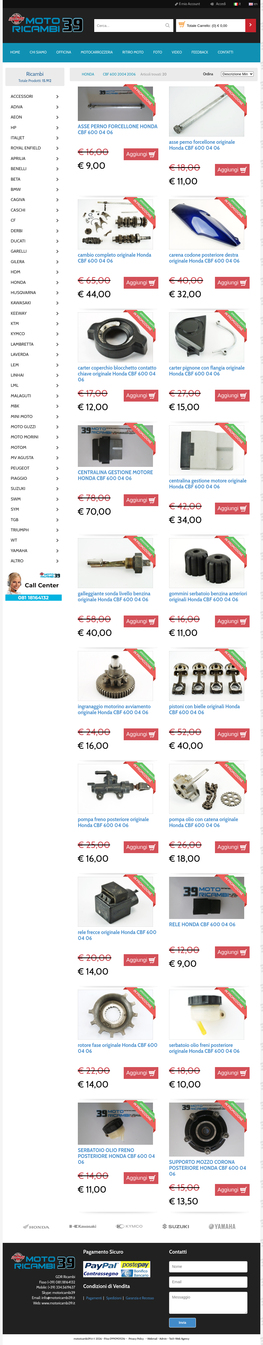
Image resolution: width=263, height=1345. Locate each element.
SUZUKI (18, 488)
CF (13, 220)
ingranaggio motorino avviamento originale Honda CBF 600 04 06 (114, 709)
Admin (163, 1338)
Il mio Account (186, 4)
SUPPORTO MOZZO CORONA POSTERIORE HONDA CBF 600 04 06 (207, 1168)
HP (13, 127)
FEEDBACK (200, 52)
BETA (15, 179)
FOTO (157, 52)
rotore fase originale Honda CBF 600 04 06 (118, 1048)
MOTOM (18, 447)
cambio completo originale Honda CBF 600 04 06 (114, 258)
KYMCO (18, 333)
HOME (15, 52)
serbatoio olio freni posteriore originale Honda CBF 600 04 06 (204, 1048)
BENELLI (19, 168)
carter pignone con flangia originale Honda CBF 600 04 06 (207, 371)
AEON (16, 117)
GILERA (17, 261)
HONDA (18, 282)
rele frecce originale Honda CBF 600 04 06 (117, 935)
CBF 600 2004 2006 (119, 74)
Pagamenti (94, 1298)
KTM (15, 323)
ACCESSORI (22, 96)
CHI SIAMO (38, 52)
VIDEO (177, 52)
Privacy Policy (136, 1338)
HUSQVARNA (23, 292)
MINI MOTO (21, 416)
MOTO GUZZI (23, 426)
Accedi (217, 4)
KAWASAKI (21, 302)
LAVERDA (20, 354)
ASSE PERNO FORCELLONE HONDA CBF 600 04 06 (118, 129)
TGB (14, 519)
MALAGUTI (21, 395)
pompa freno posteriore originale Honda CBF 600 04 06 (113, 822)
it (237, 4)
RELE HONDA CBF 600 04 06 (202, 924)
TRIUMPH (20, 529)
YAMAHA (19, 550)
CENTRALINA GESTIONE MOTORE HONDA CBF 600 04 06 (115, 475)
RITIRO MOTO (133, 52)
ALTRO (17, 560)
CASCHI (18, 210)
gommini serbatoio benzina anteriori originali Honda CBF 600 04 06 (208, 597)
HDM (15, 271)
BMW (16, 189)
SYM (15, 509)
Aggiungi (141, 154)
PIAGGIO (19, 478)
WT (14, 540)
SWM (16, 499)
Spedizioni (113, 1298)
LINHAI (17, 375)
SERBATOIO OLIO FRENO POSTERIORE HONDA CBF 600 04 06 (116, 1156)
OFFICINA (63, 52)
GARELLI (19, 251)
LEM (15, 364)
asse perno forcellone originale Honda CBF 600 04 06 (202, 145)
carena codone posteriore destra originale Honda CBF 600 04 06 (204, 258)
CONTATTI (225, 52)
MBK (15, 406)
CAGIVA (18, 199)
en (253, 4)
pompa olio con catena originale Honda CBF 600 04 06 (203, 822)
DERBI (17, 230)
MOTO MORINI (24, 436)
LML (15, 385)
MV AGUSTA (22, 457)
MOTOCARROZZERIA (97, 52)
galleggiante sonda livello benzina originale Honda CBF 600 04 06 (114, 597)
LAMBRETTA (22, 344)
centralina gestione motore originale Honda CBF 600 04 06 (208, 484)
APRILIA (18, 158)
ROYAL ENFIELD (24, 148)
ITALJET (17, 137)
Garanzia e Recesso (140, 1298)
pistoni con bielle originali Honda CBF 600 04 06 (204, 709)
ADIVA (17, 106)
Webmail (152, 1338)
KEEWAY (19, 313)
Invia (182, 1323)
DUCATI (18, 241)
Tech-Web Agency (179, 1338)
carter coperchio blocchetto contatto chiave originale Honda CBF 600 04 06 (117, 374)
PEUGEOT (20, 468)
